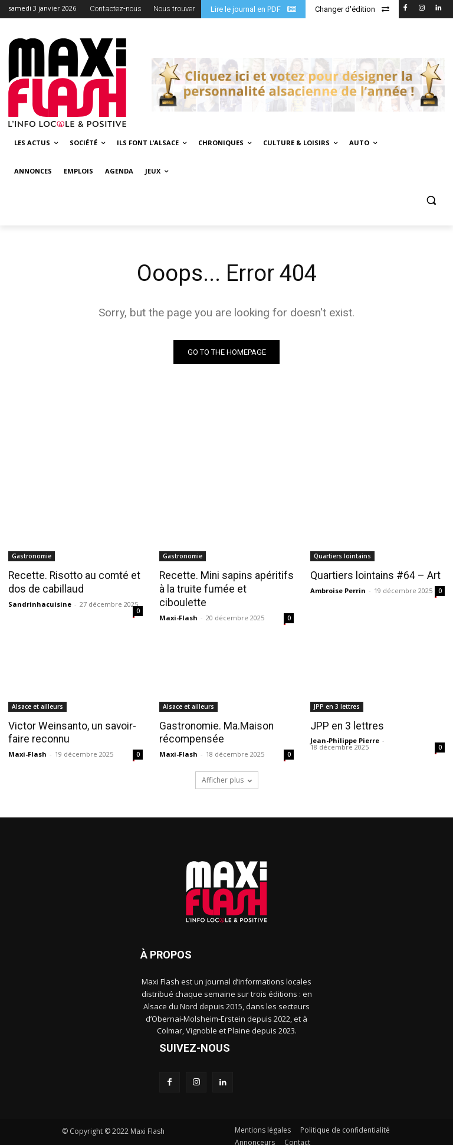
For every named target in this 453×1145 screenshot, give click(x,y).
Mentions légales (263, 1122)
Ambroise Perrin (338, 590)
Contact (297, 1134)
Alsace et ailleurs (37, 699)
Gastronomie (31, 556)
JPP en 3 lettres (337, 699)
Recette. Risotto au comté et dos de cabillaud (71, 582)
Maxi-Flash (178, 603)
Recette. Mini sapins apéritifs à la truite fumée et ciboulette (224, 582)
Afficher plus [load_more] (227, 772)
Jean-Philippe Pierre (344, 732)
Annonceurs (255, 1134)
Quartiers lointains (342, 556)
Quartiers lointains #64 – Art (373, 576)
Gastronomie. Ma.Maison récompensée (215, 724)
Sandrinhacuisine (39, 603)
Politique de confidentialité (345, 1122)
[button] (431, 200)
